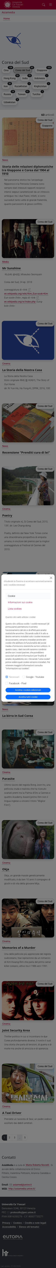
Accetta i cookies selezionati (28, 690)
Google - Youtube (35, 677)
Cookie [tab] (11, 596)
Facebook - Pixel (17, 683)
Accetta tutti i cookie (28, 697)
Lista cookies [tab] (15, 608)
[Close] (51, 577)
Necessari (14, 677)
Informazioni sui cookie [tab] (20, 602)
